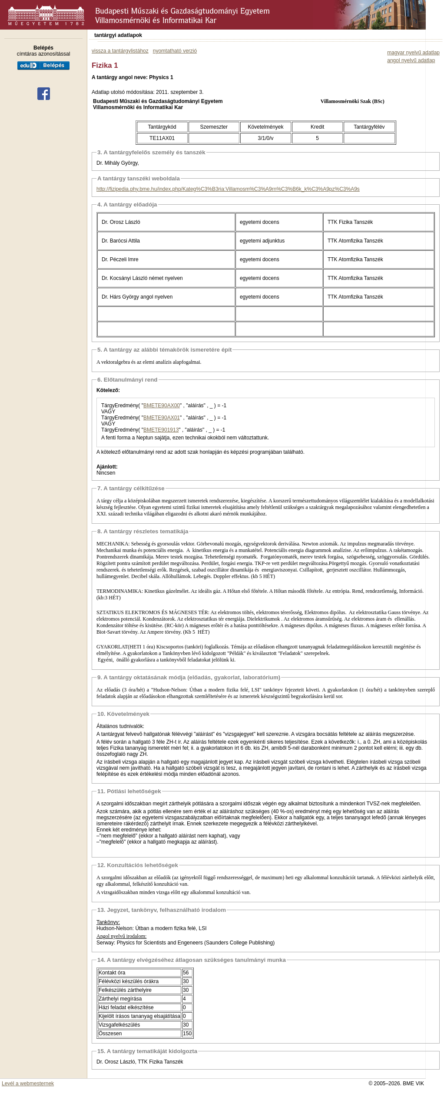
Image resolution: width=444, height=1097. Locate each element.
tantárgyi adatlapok (118, 35)
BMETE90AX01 (161, 418)
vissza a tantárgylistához (120, 51)
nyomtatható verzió (175, 51)
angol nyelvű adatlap (411, 60)
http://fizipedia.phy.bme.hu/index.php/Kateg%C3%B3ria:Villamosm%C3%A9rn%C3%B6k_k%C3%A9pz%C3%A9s (228, 189)
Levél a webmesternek (28, 1083)
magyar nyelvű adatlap (413, 53)
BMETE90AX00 (161, 405)
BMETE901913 (161, 430)
